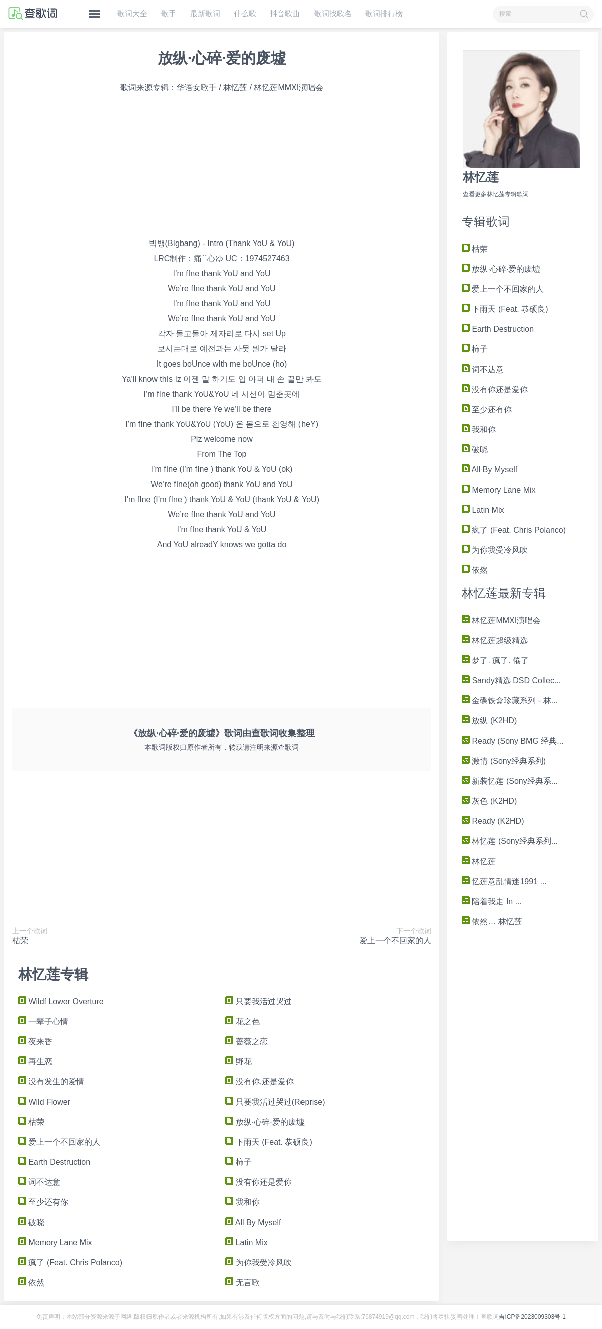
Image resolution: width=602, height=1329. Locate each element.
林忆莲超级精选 (495, 640)
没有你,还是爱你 (259, 1081)
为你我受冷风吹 (495, 550)
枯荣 (475, 249)
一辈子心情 (43, 1021)
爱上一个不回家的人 (503, 289)
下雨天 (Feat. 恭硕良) (505, 309)
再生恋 (35, 1061)
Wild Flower (44, 1102)
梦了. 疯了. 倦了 (495, 660)
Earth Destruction (498, 329)
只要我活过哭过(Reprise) (275, 1102)
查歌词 (264, 733)
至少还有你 (487, 409)
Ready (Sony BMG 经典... (513, 741)
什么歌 (245, 13)
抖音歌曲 (285, 13)
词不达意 (483, 369)
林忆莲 (481, 177)
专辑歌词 (486, 221)
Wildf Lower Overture (61, 1001)
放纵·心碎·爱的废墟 (501, 269)
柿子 (475, 349)
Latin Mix (483, 510)
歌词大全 (132, 13)
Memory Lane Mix (499, 490)
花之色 (242, 1021)
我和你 (479, 429)
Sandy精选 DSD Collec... (511, 680)
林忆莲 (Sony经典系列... (510, 841)
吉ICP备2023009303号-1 (532, 1316)
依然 (475, 570)
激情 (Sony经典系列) (504, 761)
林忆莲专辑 (53, 974)
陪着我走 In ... (492, 901)
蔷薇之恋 (246, 1041)
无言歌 (242, 1282)
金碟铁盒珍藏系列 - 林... (510, 700)
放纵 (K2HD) (489, 720)
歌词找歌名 (333, 13)
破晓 (475, 449)
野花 (238, 1061)
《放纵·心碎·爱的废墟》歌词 (185, 733)
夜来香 (35, 1041)
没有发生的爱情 (51, 1081)
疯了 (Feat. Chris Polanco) (514, 530)
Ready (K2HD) (493, 821)
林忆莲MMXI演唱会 (501, 620)
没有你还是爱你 (495, 389)
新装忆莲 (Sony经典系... (510, 781)
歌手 (168, 13)
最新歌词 (205, 13)
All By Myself (489, 469)
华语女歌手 (197, 87)
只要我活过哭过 (258, 1001)
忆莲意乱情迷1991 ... (504, 881)
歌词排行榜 (384, 13)
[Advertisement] (523, 1082)
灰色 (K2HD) (489, 801)
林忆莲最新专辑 (504, 593)
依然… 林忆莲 (492, 921)
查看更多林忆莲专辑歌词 (496, 194)
